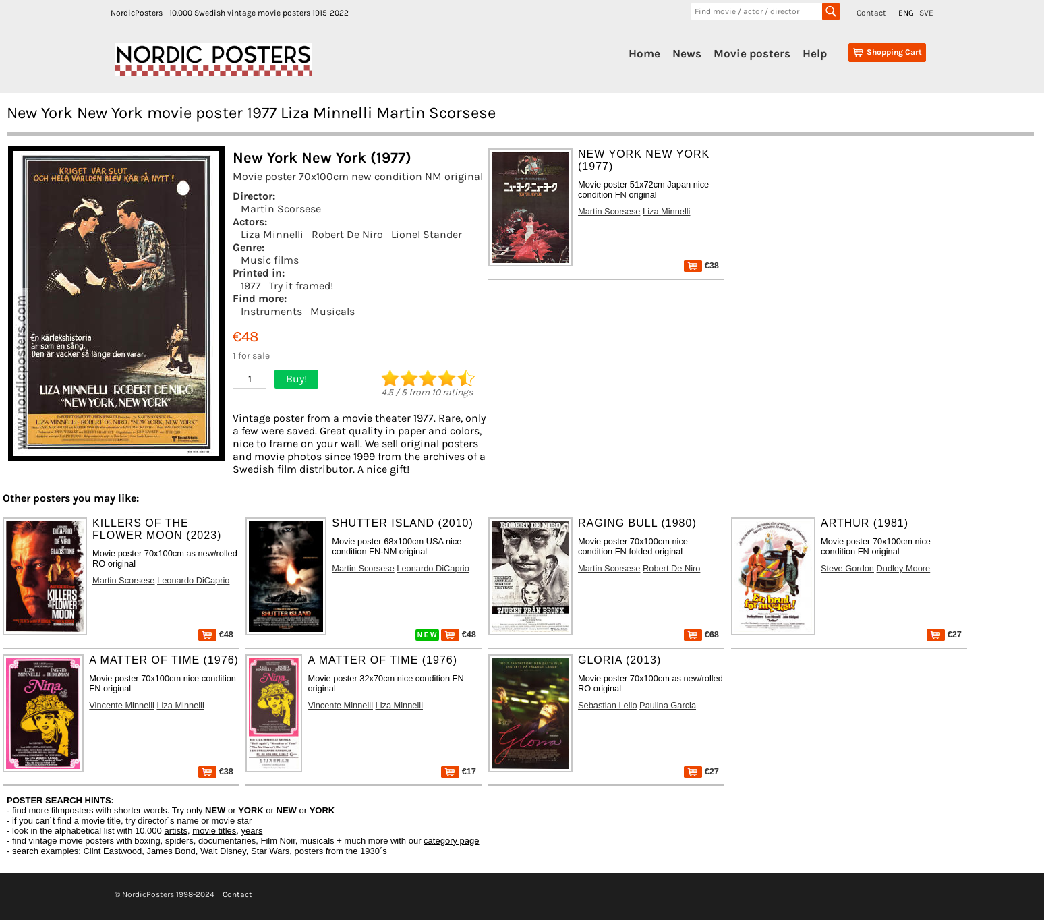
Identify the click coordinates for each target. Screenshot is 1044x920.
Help (815, 53)
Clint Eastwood (112, 851)
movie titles (214, 831)
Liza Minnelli (272, 234)
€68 (701, 634)
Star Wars (270, 851)
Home (644, 53)
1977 (251, 285)
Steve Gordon (847, 568)
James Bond (170, 851)
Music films (270, 260)
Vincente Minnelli (121, 705)
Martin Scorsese (281, 208)
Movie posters (752, 53)
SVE (926, 13)
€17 (458, 771)
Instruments (271, 311)
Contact (871, 13)
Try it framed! (301, 285)
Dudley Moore (904, 568)
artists (175, 831)
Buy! (296, 378)
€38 (701, 265)
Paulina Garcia (667, 705)
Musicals (332, 311)
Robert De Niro (347, 234)
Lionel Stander (426, 234)
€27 (944, 634)
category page (451, 841)
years (252, 831)
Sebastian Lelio (607, 705)
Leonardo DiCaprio (193, 580)
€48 (215, 634)
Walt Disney (223, 851)
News (686, 53)
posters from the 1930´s (341, 851)
